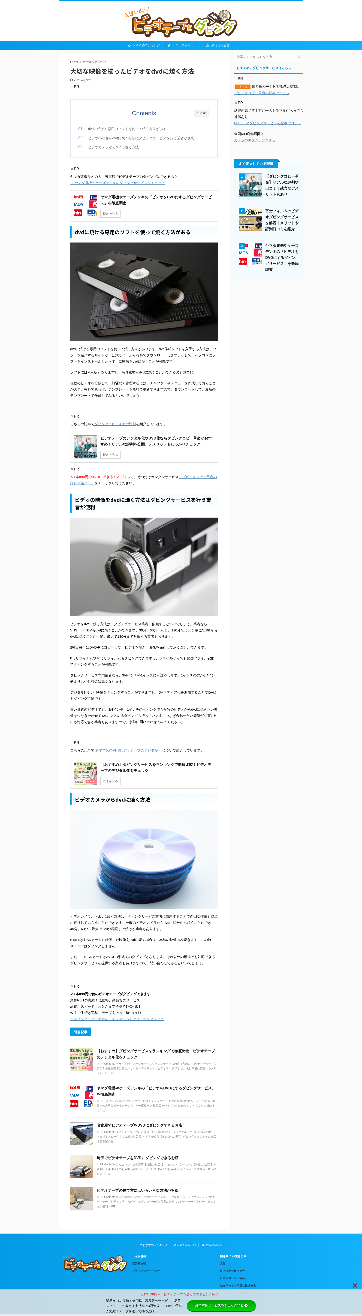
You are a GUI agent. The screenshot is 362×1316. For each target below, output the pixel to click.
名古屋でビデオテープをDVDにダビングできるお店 (140, 1127)
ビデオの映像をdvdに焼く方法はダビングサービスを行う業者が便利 (149, 138)
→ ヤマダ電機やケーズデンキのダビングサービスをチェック (117, 184)
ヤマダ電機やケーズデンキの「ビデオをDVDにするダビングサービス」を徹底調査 (282, 258)
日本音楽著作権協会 (232, 1272)
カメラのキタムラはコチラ (255, 140)
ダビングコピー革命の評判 (115, 426)
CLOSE (201, 113)
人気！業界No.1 (181, 45)
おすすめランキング (144, 45)
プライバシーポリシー (146, 1272)
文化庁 (224, 1264)
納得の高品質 (217, 45)
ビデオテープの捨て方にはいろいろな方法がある (137, 1192)
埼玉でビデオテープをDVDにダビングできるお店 (137, 1159)
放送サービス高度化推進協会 (238, 1287)
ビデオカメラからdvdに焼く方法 (121, 147)
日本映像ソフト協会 (232, 1279)
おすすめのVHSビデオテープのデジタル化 (128, 752)
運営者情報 (139, 1264)
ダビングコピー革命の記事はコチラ (262, 93)
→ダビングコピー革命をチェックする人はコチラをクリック (117, 1020)
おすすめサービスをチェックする (221, 1305)
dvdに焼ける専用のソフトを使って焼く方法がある (135, 129)
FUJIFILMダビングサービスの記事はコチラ (267, 123)
